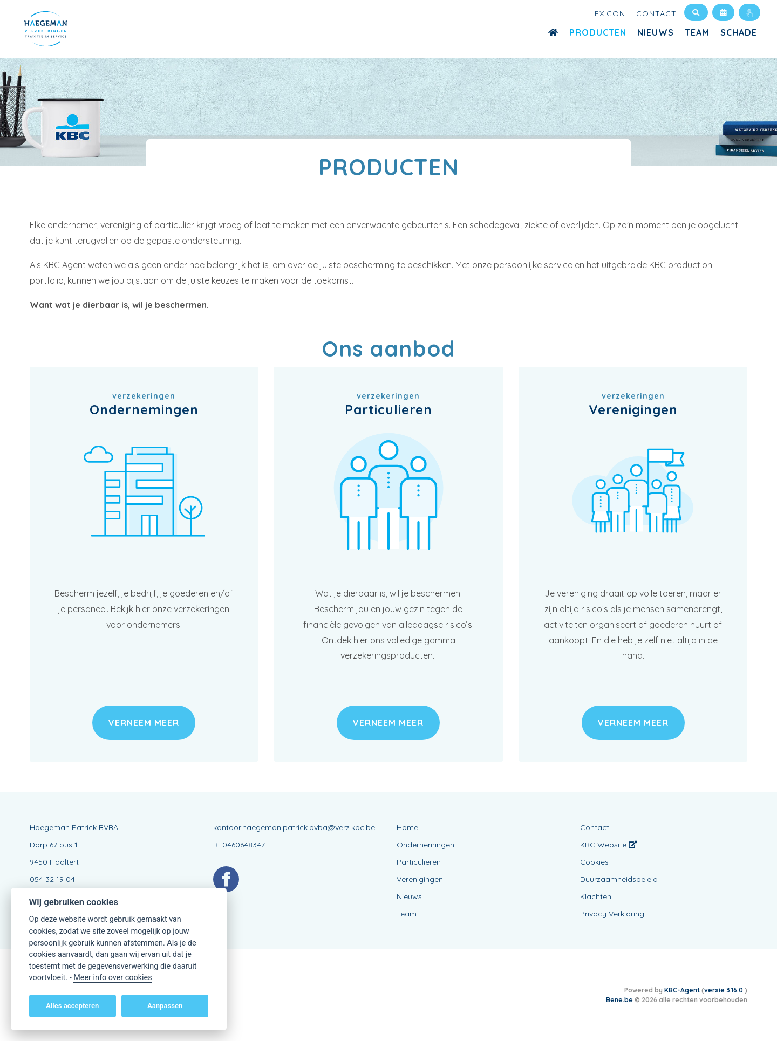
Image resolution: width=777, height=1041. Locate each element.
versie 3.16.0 (724, 990)
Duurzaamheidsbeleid (619, 879)
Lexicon (607, 13)
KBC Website (608, 845)
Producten (597, 32)
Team (697, 32)
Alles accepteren (72, 1006)
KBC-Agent (682, 990)
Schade (738, 32)
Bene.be (619, 1000)
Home (407, 827)
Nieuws (655, 32)
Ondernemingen (425, 845)
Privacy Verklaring (612, 914)
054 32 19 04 (52, 879)
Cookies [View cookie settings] (594, 862)
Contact (656, 13)
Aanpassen (164, 1006)
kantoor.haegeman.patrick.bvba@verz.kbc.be (294, 827)
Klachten (595, 896)
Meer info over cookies (112, 977)
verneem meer (143, 722)
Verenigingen (420, 879)
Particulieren (419, 862)
